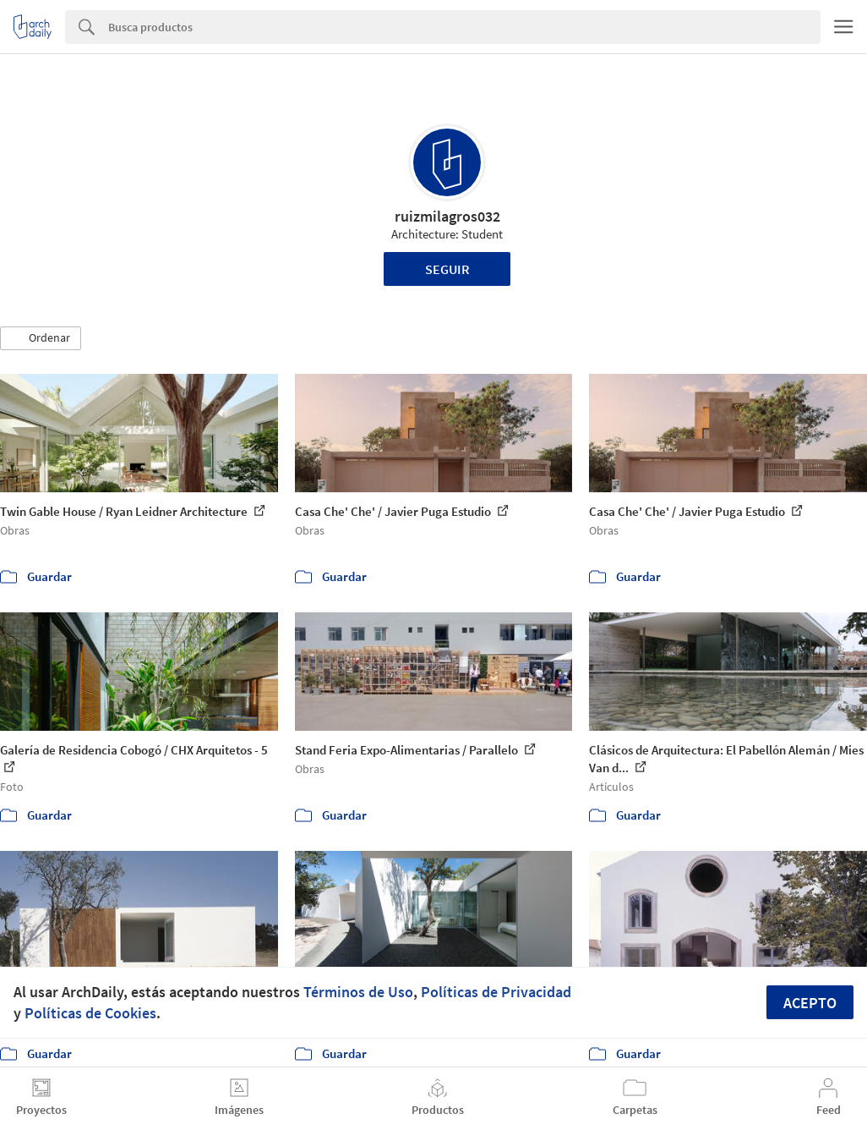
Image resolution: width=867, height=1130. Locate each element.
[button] (40, 338)
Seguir (447, 269)
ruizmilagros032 (447, 216)
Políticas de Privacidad (496, 991)
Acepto (810, 1002)
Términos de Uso (358, 991)
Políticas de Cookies (90, 1013)
